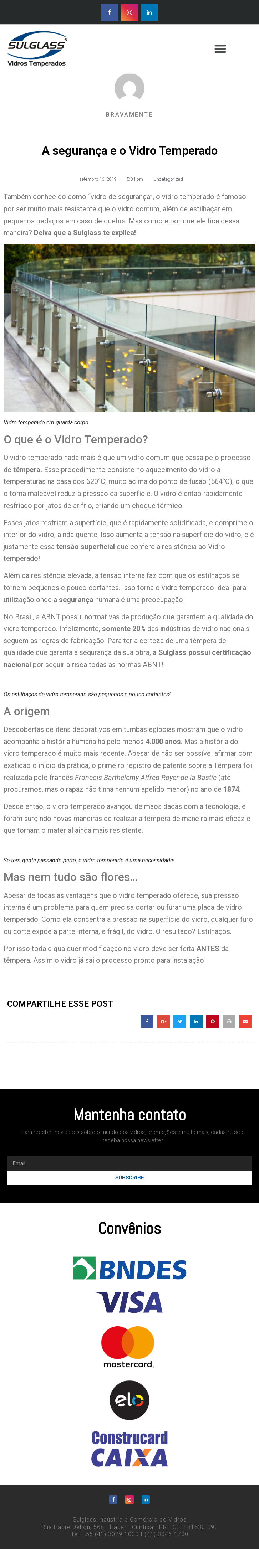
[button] (220, 49)
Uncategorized (168, 179)
